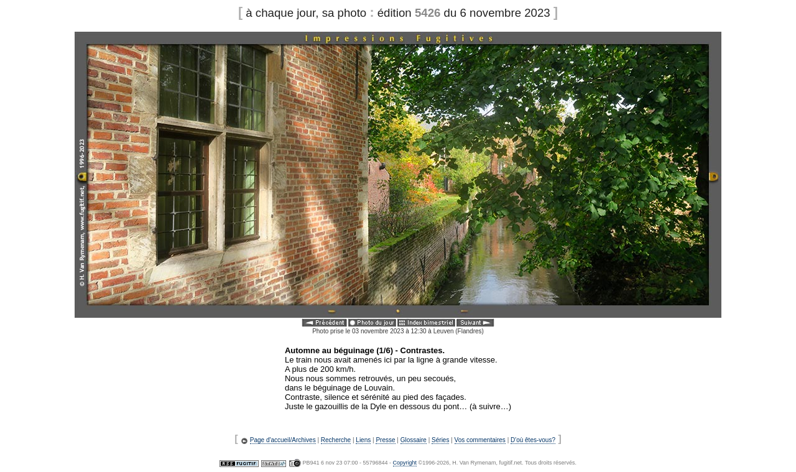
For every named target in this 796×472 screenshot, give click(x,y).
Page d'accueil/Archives (283, 440)
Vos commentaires (480, 440)
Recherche (336, 440)
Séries (440, 440)
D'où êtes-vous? (533, 440)
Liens (363, 440)
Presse (385, 440)
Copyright (405, 463)
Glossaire (413, 440)
